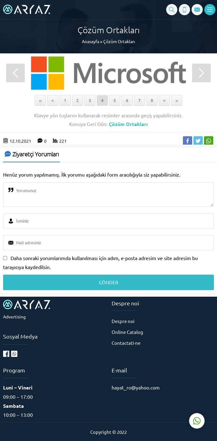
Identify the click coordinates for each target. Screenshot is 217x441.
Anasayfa (90, 41)
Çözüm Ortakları (119, 41)
